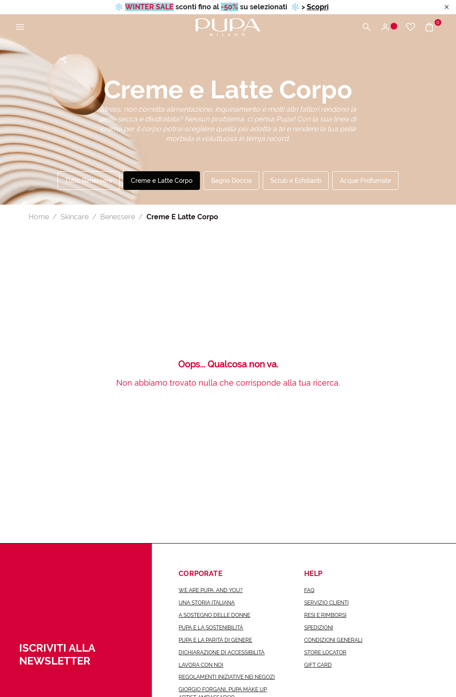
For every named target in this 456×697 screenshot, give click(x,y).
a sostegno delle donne (214, 615)
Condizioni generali (333, 640)
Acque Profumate (365, 180)
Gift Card (318, 665)
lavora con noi (201, 665)
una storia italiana (207, 603)
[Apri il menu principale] (20, 27)
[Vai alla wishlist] (410, 27)
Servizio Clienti (326, 603)
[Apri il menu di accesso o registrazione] (388, 27)
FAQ (309, 590)
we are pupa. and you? (211, 590)
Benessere (117, 217)
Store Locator (325, 652)
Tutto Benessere (88, 180)
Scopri (318, 7)
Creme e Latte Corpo (161, 180)
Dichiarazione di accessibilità (222, 652)
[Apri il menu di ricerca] (366, 27)
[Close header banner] (447, 7)
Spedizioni (318, 627)
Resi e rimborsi (325, 615)
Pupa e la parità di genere (215, 640)
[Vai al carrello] (432, 27)
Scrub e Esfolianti (295, 180)
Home (38, 217)
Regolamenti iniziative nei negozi (227, 677)
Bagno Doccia (231, 180)
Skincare (75, 217)
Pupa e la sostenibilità (211, 627)
